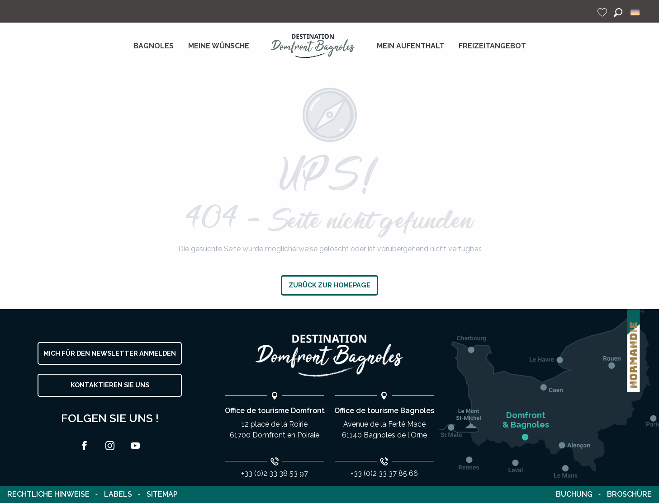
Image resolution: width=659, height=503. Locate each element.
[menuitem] (153, 46)
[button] (618, 12)
